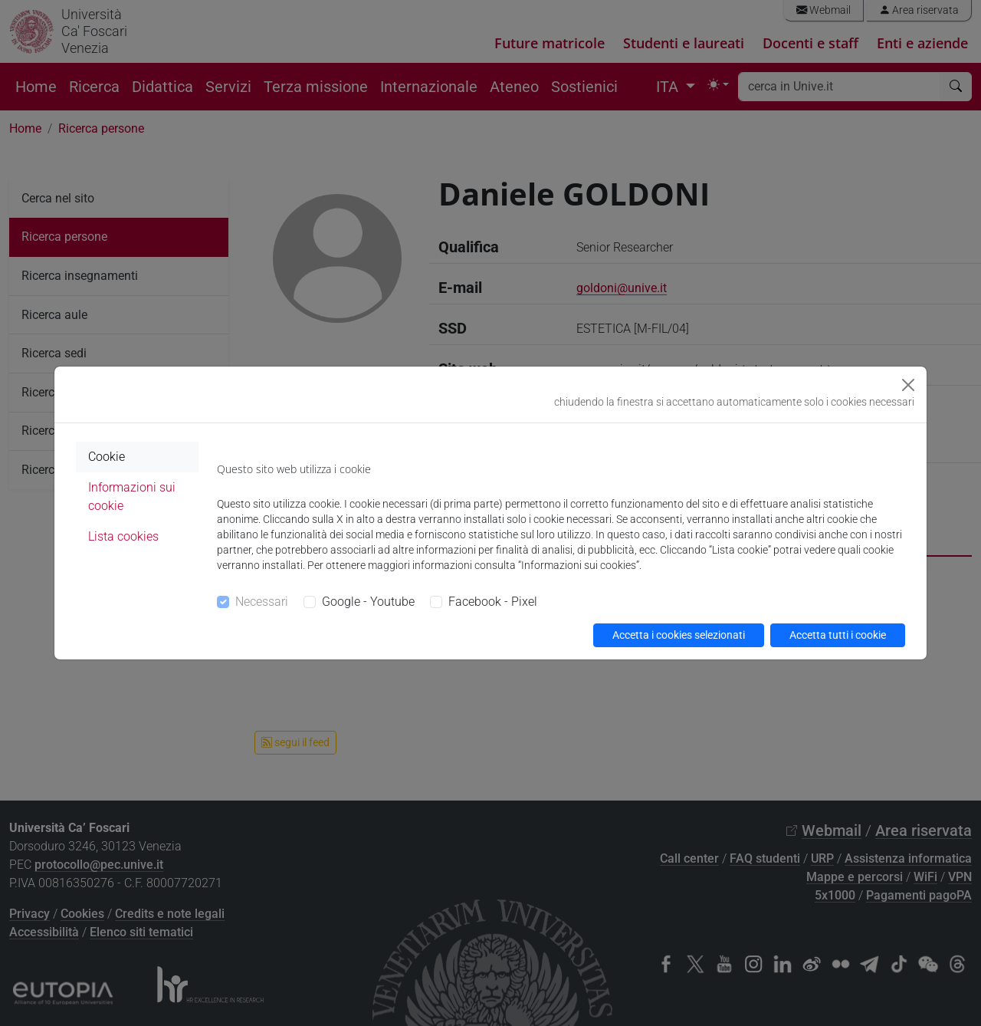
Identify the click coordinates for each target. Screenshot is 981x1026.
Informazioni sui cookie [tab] (132, 496)
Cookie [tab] (106, 456)
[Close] (908, 385)
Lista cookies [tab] (123, 536)
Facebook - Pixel (492, 601)
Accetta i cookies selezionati (678, 635)
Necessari (261, 601)
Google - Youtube (368, 601)
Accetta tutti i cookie (837, 635)
